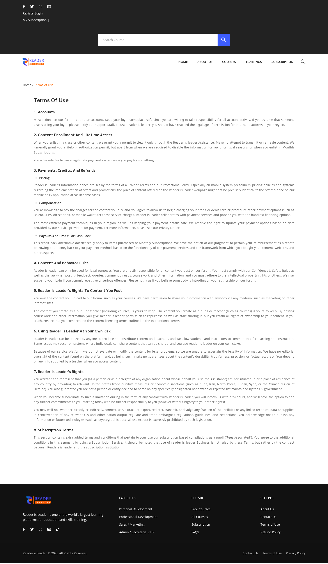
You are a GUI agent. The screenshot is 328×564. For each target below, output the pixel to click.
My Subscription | (36, 20)
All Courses (199, 518)
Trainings (254, 63)
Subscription (282, 63)
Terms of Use (272, 554)
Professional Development (138, 518)
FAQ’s (195, 533)
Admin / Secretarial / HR (136, 533)
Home (183, 63)
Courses (229, 63)
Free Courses (201, 510)
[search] (223, 40)
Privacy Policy (295, 554)
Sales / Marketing (132, 525)
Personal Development (135, 510)
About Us (205, 63)
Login (39, 13)
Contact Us (250, 554)
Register (29, 13)
